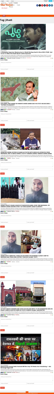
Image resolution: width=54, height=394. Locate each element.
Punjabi (18, 5)
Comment (18, 58)
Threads (10, 3)
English (2, 1)
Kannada (12, 5)
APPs (50, 1)
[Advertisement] (27, 11)
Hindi (8, 1)
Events (7, 5)
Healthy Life (3, 3)
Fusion (12, 1)
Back (4, 15)
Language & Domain (46, 1)
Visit (51, 58)
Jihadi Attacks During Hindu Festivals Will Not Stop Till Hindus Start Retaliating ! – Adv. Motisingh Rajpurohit (26, 367)
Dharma (16, 3)
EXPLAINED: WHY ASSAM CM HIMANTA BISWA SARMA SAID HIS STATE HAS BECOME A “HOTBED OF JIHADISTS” (25, 104)
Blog (2, 5)
